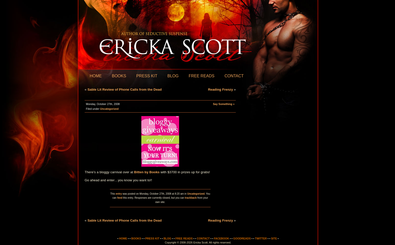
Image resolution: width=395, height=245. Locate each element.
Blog (172, 76)
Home (96, 76)
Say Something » (224, 104)
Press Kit (146, 76)
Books (119, 76)
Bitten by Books (147, 172)
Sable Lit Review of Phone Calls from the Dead (124, 89)
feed (119, 197)
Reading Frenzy (220, 89)
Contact (234, 76)
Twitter (261, 238)
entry (119, 193)
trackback (191, 197)
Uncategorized (109, 108)
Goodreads (242, 238)
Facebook (221, 238)
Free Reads (201, 76)
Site (274, 238)
